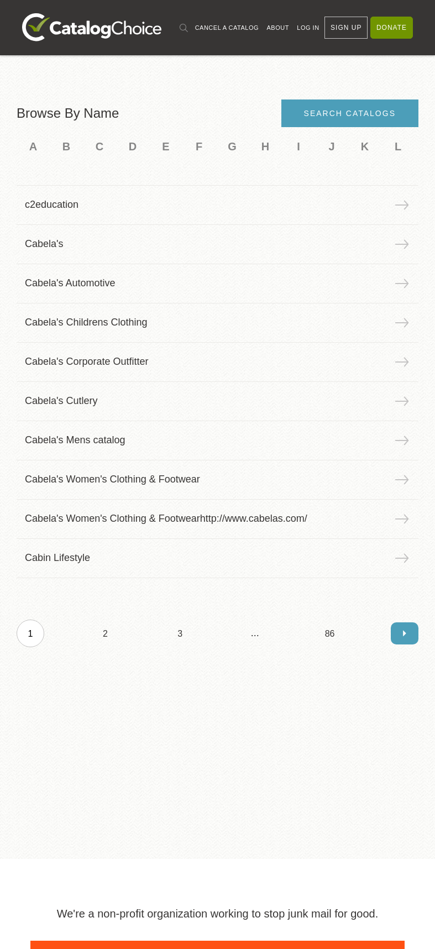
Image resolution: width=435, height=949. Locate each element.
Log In (308, 27)
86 (330, 633)
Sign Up (346, 28)
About (277, 27)
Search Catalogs (350, 113)
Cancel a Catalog (227, 27)
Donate (391, 28)
